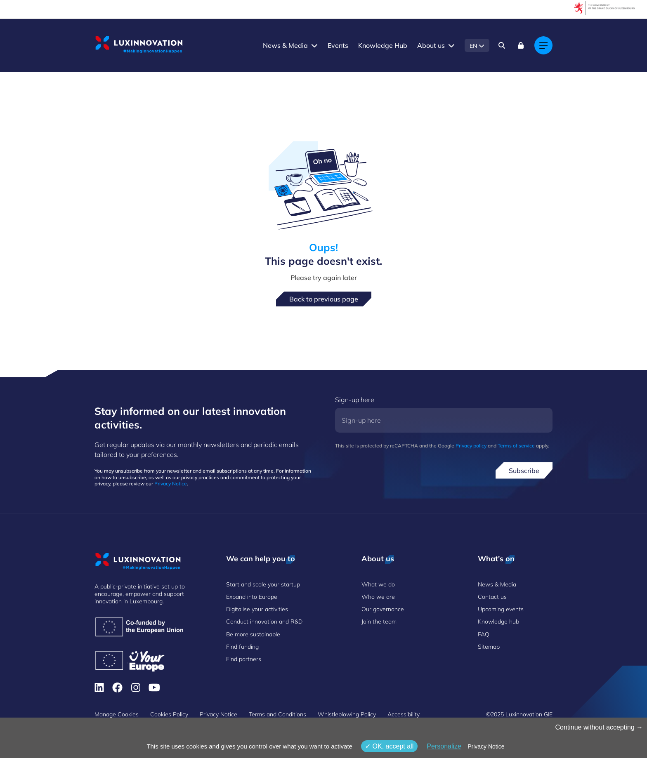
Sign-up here (354, 399)
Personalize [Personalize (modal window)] (444, 746)
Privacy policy (471, 446)
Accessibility (403, 714)
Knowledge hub (498, 621)
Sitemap (489, 646)
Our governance (382, 609)
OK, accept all (389, 746)
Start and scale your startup (263, 584)
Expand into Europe (251, 596)
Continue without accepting (599, 727)
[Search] (502, 45)
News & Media (285, 45)
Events (338, 45)
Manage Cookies (116, 714)
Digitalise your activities (257, 609)
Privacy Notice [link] (486, 746)
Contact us (492, 596)
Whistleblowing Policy (347, 714)
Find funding (242, 646)
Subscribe (524, 470)
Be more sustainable (253, 634)
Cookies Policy (169, 714)
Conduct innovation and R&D (264, 621)
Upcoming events (501, 609)
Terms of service (516, 446)
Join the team (379, 621)
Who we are (378, 596)
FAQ (483, 634)
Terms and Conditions (277, 714)
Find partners (243, 659)
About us (431, 45)
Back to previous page (323, 299)
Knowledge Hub (382, 45)
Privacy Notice (170, 483)
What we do (378, 584)
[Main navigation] (543, 45)
